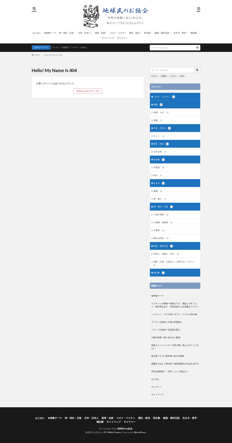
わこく (159, 136)
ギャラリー (122, 38)
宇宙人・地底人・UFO (166, 253)
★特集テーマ (50, 33)
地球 (158, 104)
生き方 (159, 183)
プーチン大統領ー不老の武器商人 (166, 322)
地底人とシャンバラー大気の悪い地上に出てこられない (175, 346)
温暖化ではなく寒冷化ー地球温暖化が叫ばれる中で (175, 363)
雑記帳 (193, 33)
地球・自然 (100, 33)
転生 (158, 175)
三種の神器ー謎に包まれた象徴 (165, 337)
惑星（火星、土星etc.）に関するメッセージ (173, 263)
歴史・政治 (134, 33)
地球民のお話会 (125, 428)
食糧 (158, 120)
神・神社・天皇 (66, 33)
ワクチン (55, 47)
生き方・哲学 (180, 33)
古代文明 (160, 151)
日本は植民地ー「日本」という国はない (169, 371)
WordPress (140, 432)
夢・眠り (160, 198)
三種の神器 (161, 214)
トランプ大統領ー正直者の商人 (165, 329)
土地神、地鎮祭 (163, 222)
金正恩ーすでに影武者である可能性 (167, 356)
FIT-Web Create (112, 432)
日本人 (84, 47)
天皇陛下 (65, 47)
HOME (37, 55)
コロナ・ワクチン (118, 33)
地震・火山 (161, 112)
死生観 (147, 33)
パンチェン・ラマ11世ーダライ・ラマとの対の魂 (174, 314)
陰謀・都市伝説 (162, 33)
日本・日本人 (84, 33)
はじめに (36, 33)
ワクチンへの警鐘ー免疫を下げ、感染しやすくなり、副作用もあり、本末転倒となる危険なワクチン (175, 305)
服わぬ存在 (161, 238)
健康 (158, 191)
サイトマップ (108, 38)
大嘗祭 (159, 230)
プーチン (75, 47)
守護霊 (159, 167)
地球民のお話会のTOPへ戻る (87, 91)
